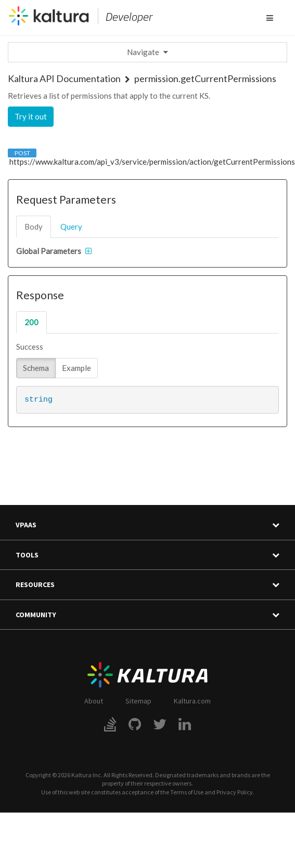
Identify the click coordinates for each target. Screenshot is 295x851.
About (93, 701)
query (71, 226)
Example (76, 368)
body (33, 226)
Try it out (31, 116)
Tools (147, 555)
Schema (36, 368)
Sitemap (138, 701)
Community (147, 615)
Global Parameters (48, 251)
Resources (147, 585)
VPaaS (147, 525)
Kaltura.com (192, 701)
